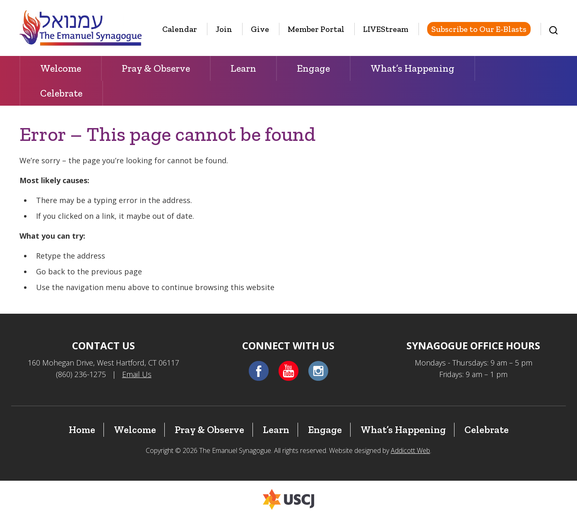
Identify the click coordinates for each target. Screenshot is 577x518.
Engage (313, 68)
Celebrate (61, 93)
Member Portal (316, 29)
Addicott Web (410, 450)
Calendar (179, 29)
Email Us (136, 374)
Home (82, 430)
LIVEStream (386, 29)
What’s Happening (412, 68)
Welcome (60, 68)
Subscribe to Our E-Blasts (479, 29)
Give (260, 29)
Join (224, 29)
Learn (243, 68)
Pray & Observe (156, 68)
